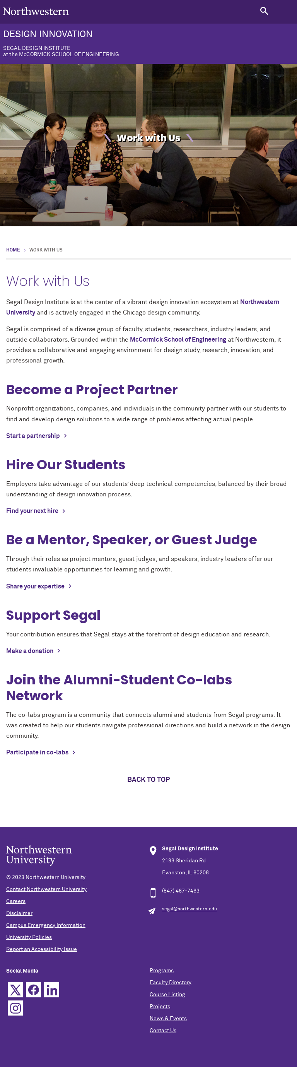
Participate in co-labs (37, 752)
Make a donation (29, 651)
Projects (160, 1006)
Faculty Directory (170, 982)
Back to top (148, 779)
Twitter (15, 989)
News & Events (168, 1018)
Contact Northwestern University (46, 889)
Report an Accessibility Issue (41, 949)
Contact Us (163, 1030)
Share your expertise (35, 586)
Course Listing (167, 994)
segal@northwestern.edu (189, 909)
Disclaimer (19, 913)
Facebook (33, 989)
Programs (162, 970)
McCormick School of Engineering (178, 340)
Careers (16, 901)
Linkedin (51, 989)
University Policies (29, 937)
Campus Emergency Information (45, 925)
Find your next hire (32, 511)
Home (13, 250)
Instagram (15, 1008)
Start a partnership (33, 436)
